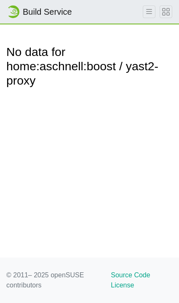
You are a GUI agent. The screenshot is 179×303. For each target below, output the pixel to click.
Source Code (130, 275)
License (122, 285)
